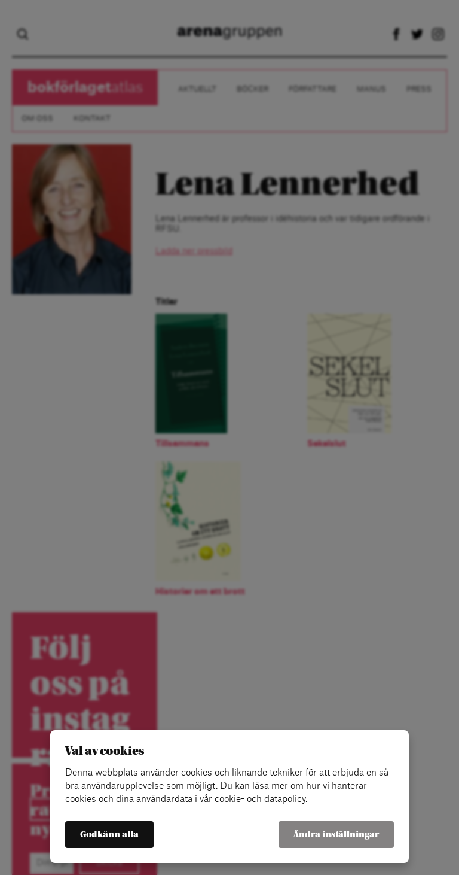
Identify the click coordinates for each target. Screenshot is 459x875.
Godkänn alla (109, 835)
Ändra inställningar (336, 835)
